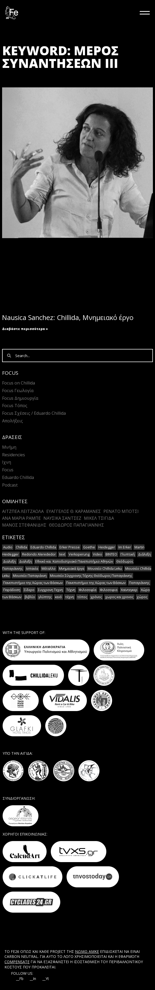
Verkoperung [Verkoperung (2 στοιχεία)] (79, 554)
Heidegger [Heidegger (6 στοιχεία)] (106, 547)
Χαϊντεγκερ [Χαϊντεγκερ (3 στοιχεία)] (129, 590)
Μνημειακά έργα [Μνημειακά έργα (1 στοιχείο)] (71, 568)
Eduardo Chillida (18, 477)
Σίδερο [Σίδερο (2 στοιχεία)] (29, 590)
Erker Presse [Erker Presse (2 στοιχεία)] (69, 547)
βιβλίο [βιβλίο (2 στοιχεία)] (30, 597)
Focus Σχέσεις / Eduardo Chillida (34, 413)
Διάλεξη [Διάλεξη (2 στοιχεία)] (144, 554)
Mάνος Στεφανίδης (24, 525)
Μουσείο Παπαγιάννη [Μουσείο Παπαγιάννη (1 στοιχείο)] (30, 575)
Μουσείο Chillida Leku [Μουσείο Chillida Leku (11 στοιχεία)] (105, 568)
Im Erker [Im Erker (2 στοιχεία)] (124, 547)
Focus (7, 470)
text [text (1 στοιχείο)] (62, 554)
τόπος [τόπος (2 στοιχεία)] (82, 597)
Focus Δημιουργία (20, 398)
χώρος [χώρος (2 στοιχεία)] (142, 597)
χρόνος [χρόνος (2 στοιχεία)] (96, 597)
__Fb (19, 979)
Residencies (13, 455)
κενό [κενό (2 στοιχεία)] (58, 597)
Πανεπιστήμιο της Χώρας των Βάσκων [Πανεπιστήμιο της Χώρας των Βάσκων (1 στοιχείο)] (33, 583)
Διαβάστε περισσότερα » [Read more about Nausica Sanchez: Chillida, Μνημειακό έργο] (25, 329)
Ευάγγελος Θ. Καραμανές (73, 511)
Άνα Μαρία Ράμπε (21, 518)
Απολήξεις (12, 421)
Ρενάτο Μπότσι (121, 511)
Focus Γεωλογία (17, 390)
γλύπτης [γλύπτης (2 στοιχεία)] (45, 597)
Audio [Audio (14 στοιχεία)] (7, 547)
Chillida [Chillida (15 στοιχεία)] (21, 547)
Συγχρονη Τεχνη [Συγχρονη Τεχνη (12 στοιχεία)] (50, 590)
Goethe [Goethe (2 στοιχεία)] (89, 547)
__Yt (45, 979)
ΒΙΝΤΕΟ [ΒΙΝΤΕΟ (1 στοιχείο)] (111, 554)
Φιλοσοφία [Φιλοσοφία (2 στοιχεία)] (87, 590)
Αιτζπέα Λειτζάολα (23, 511)
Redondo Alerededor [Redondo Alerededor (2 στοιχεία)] (39, 554)
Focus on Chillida (18, 383)
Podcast (10, 485)
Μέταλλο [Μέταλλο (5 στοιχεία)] (49, 568)
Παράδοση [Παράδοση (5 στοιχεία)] (11, 590)
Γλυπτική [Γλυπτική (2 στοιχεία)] (128, 554)
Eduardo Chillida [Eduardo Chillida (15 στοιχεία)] (43, 547)
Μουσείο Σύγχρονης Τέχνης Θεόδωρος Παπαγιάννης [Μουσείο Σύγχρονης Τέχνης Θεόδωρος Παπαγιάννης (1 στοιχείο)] (91, 575)
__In (33, 979)
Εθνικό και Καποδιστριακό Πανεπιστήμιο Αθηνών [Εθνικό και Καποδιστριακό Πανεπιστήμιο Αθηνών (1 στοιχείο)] (74, 561)
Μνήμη (9, 447)
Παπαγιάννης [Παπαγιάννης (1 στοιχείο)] (139, 583)
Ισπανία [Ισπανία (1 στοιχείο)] (32, 568)
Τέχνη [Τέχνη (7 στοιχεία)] (70, 590)
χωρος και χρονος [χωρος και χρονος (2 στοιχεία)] (119, 597)
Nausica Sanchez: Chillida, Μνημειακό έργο (67, 317)
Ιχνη (6, 462)
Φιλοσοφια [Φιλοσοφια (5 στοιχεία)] (108, 590)
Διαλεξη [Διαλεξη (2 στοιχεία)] (9, 561)
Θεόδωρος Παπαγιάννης (76, 525)
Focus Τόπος (14, 405)
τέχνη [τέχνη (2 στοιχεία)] (69, 597)
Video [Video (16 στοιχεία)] (97, 554)
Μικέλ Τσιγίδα (99, 518)
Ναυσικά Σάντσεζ (62, 518)
